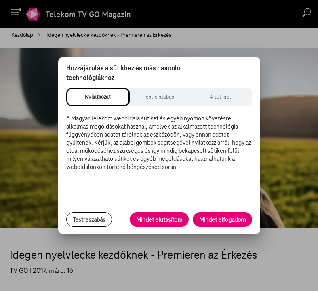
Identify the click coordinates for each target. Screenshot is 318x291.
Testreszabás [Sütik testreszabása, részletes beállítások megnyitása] (89, 220)
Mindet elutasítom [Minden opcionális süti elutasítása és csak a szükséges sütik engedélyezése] (159, 220)
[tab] (97, 97)
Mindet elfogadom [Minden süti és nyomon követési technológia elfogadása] (222, 220)
